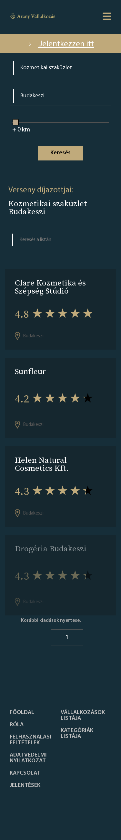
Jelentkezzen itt (60, 44)
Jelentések (25, 785)
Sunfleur (30, 371)
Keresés (60, 153)
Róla (17, 725)
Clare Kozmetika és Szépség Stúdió (50, 287)
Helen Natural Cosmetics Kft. (42, 464)
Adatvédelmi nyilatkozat (28, 758)
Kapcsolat (25, 773)
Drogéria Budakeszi (50, 549)
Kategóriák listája (77, 733)
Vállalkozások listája (83, 715)
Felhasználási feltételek (30, 740)
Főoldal (22, 713)
